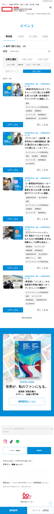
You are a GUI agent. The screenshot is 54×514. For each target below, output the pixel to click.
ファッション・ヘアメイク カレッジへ (39, 14)
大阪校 (21, 36)
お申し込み (14, 124)
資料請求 (44, 450)
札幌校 (45, 36)
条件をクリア (12, 71)
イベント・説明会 (18, 450)
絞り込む (37, 71)
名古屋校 (33, 36)
